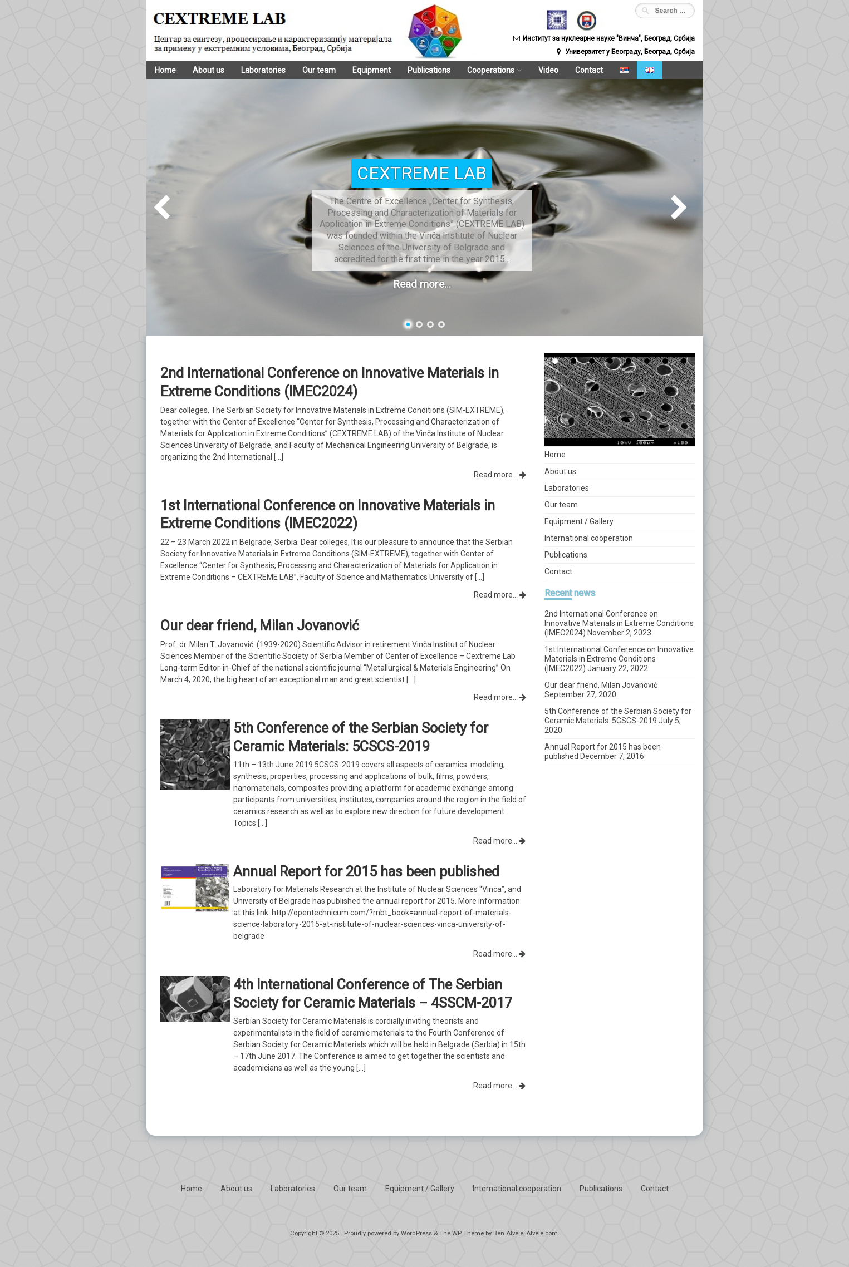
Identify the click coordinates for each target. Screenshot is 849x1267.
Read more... (422, 284)
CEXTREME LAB (422, 173)
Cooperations (483, 70)
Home (164, 70)
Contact (580, 70)
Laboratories (260, 70)
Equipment (366, 70)
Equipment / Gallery (579, 521)
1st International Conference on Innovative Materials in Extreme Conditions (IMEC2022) (619, 659)
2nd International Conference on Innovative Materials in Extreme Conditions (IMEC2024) (619, 623)
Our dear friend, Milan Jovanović (600, 685)
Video (540, 70)
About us (207, 70)
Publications (422, 70)
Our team (315, 70)
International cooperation (588, 538)
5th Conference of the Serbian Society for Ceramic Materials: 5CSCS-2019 (617, 716)
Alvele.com (542, 1233)
